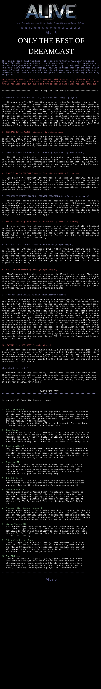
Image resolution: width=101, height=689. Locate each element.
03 (35, 28)
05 (43, 28)
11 (67, 28)
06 (47, 28)
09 (59, 28)
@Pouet (81, 23)
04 (39, 28)
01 (22, 28)
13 (75, 28)
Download (65, 23)
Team (24, 23)
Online (50, 23)
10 (63, 28)
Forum (74, 23)
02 (26, 28)
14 (79, 28)
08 (55, 28)
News (18, 23)
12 (71, 28)
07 (51, 28)
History (43, 23)
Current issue (33, 23)
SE (30, 28)
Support (57, 23)
